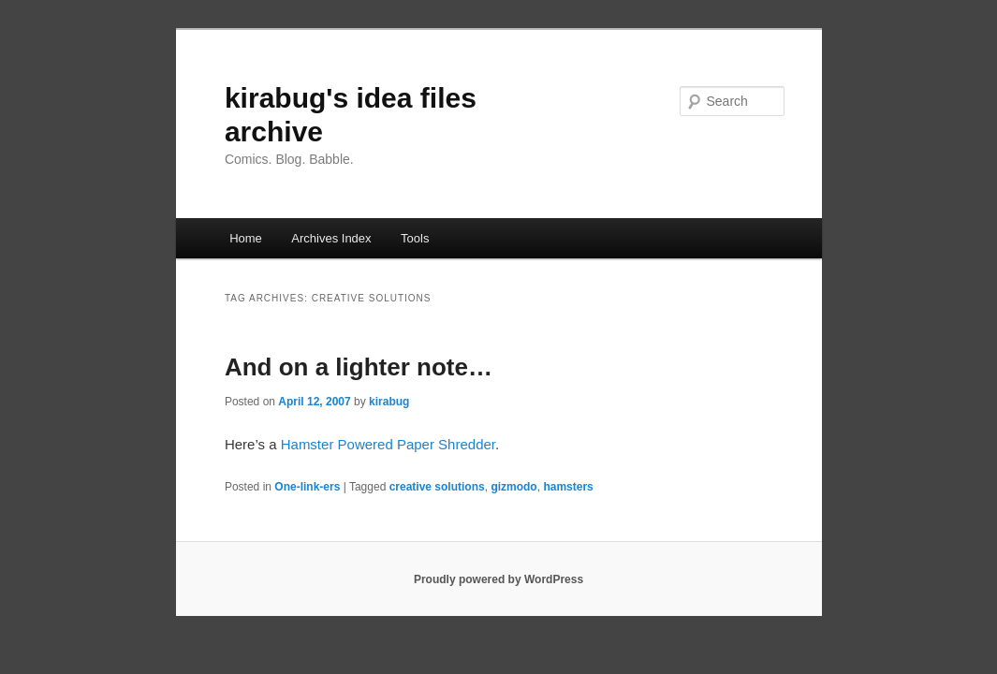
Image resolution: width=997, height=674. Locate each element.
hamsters (568, 486)
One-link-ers (307, 486)
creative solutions (437, 486)
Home (245, 238)
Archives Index (331, 238)
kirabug (389, 401)
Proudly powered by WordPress (498, 579)
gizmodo (513, 486)
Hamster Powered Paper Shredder (388, 444)
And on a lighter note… (358, 367)
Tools (415, 238)
